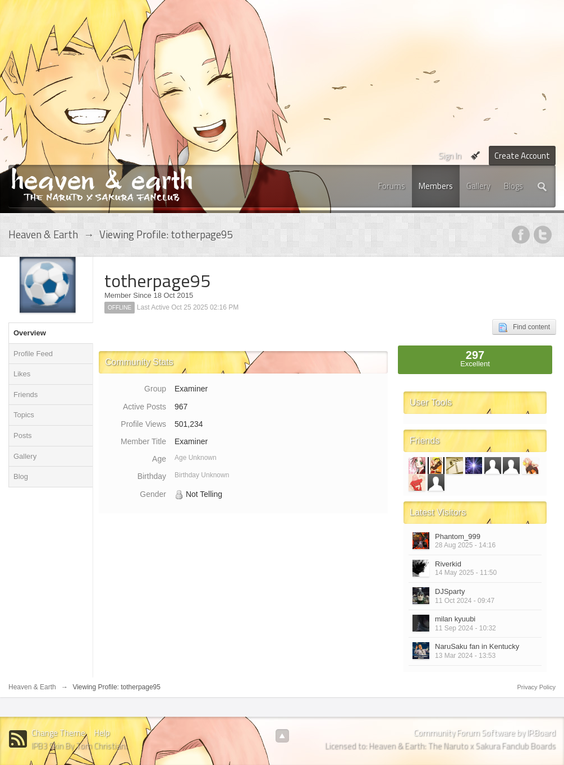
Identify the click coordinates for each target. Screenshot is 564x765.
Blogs (513, 185)
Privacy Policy (536, 687)
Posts (22, 435)
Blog (20, 476)
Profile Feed (33, 353)
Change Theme (58, 732)
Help (102, 732)
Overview (29, 333)
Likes (21, 374)
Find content (524, 327)
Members (436, 185)
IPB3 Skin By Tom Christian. (79, 745)
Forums (391, 185)
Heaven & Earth (32, 687)
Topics (23, 415)
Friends (25, 394)
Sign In (449, 155)
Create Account (522, 155)
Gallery (478, 185)
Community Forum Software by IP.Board (485, 732)
